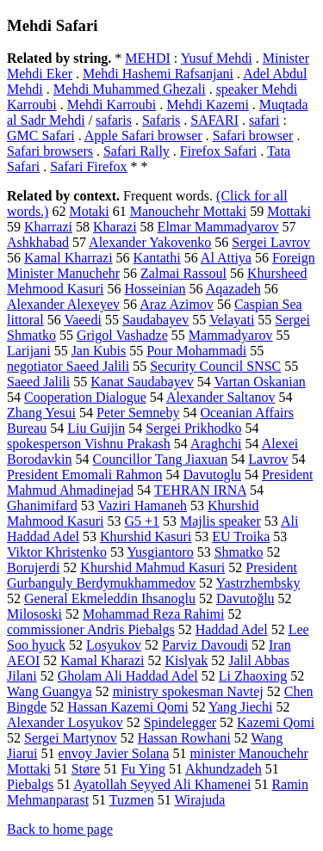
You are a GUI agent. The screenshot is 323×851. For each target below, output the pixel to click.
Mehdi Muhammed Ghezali (129, 89)
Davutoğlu (245, 598)
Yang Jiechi (240, 707)
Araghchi (216, 443)
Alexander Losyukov (65, 722)
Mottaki (289, 211)
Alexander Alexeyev (63, 304)
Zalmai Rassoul (183, 273)
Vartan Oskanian (260, 381)
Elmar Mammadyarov (218, 226)
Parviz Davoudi (205, 645)
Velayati (231, 319)
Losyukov (113, 645)
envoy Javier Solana (114, 753)
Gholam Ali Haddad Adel (128, 676)
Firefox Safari (218, 151)
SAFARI (214, 120)
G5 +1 (141, 521)
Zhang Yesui (41, 412)
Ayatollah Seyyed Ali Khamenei (162, 784)
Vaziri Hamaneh (142, 505)
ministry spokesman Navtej (188, 691)
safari (264, 120)
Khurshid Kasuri (145, 536)
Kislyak (186, 660)
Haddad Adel (232, 629)
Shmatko (239, 552)
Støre (86, 769)
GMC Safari (41, 135)
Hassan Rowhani (184, 738)
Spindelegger (180, 722)
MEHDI (147, 58)
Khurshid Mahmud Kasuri (152, 567)
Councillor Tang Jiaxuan (160, 459)
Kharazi (115, 226)
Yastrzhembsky (257, 583)
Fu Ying (143, 769)
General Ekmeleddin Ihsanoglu (110, 598)
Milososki (34, 614)
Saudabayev (155, 319)
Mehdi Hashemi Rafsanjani (158, 73)
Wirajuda (199, 799)
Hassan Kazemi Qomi (127, 707)
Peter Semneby (137, 412)
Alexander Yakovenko (150, 242)
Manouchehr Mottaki (188, 211)
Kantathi (157, 257)
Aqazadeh (233, 288)
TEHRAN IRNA (200, 490)
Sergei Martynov (70, 738)
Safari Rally (136, 151)
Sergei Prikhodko (193, 428)
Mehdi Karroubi (112, 104)
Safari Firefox (88, 166)
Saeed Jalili (38, 381)
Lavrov (268, 459)
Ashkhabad (38, 242)
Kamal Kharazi (102, 660)
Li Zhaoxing (253, 676)
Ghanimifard (42, 505)
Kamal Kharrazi (68, 257)
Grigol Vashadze (122, 335)
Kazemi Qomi (275, 722)
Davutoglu (212, 474)
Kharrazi (48, 226)
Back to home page (60, 829)
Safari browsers (50, 151)
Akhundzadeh (223, 769)
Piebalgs (30, 784)
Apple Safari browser (143, 135)
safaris (114, 120)
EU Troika (241, 536)
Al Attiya (226, 257)
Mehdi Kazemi (207, 104)
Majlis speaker (220, 521)
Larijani (29, 350)
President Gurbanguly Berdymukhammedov (152, 575)
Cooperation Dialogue (85, 397)
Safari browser (253, 135)
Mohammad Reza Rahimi (153, 614)
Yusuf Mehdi (216, 58)
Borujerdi (33, 567)
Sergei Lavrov (271, 242)
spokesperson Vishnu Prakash (89, 443)
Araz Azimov (177, 304)
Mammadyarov (231, 335)
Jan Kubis (99, 350)
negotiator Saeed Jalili (68, 366)
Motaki (89, 211)
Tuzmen (131, 799)
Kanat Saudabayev (142, 381)
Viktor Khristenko (57, 552)
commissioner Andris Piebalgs (91, 629)
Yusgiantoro (160, 552)
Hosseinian (154, 288)
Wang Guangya (49, 691)
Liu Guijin (96, 428)
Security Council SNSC (215, 366)
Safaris (161, 120)
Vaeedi (83, 319)
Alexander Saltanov (221, 397)
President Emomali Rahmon (84, 474)
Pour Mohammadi (196, 350)
